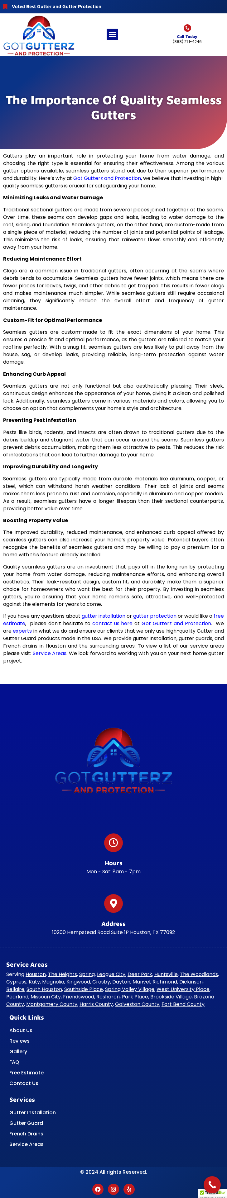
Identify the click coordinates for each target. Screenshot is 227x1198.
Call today (187, 36)
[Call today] (187, 28)
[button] (112, 34)
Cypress (16, 981)
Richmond (164, 981)
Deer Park (140, 974)
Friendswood (78, 996)
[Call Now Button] (212, 1184)
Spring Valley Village (129, 989)
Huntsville (166, 974)
